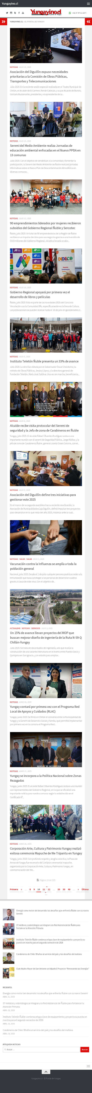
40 (69, 889)
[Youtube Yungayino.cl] (49, 1085)
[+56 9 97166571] (54, 1085)
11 (44, 889)
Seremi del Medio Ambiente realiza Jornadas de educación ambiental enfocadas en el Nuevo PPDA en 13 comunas (45, 150)
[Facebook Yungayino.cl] (38, 1085)
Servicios (35, 628)
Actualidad (15, 628)
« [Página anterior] (21, 889)
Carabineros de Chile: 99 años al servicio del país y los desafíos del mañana (49, 954)
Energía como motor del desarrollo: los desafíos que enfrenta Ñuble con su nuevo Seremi (45, 993)
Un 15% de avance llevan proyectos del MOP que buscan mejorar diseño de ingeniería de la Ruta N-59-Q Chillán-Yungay (46, 637)
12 (49, 889)
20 (59, 889)
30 (64, 889)
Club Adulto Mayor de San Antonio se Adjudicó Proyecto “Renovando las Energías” (52, 968)
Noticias (14, 67)
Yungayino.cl (10, 3)
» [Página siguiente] (78, 889)
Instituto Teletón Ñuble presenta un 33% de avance (44, 361)
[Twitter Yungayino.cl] (43, 1085)
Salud (22, 559)
